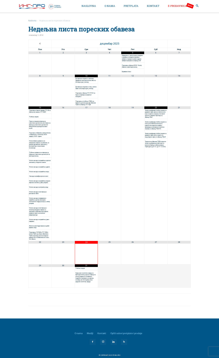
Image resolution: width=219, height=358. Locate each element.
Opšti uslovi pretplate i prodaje (126, 333)
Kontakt (153, 5)
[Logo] (39, 6)
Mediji (90, 333)
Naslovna (89, 5)
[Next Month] (179, 43)
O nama (109, 5)
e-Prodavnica (177, 5)
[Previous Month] (39, 43)
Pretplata (131, 5)
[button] (197, 6)
